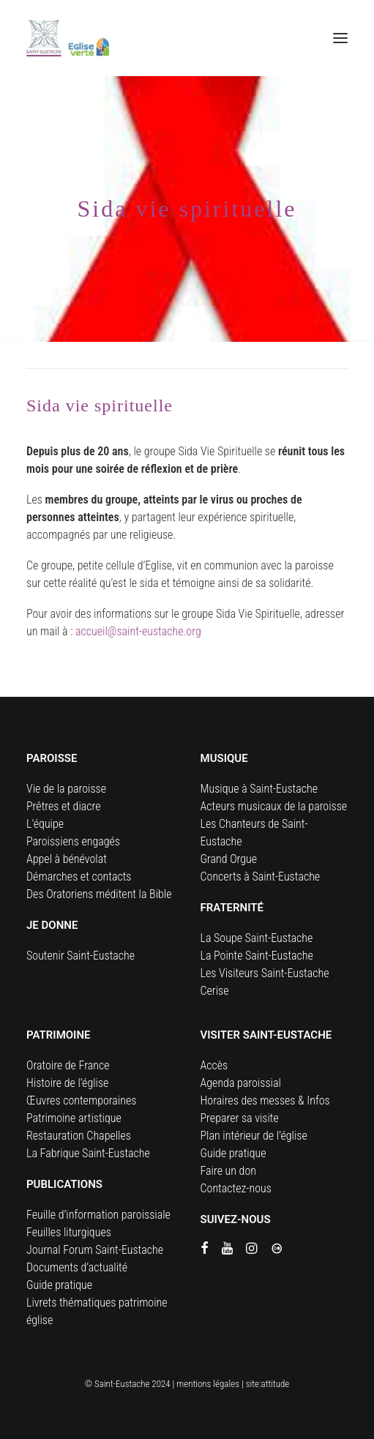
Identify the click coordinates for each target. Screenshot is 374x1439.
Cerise (215, 991)
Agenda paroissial (241, 1083)
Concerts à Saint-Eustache (261, 876)
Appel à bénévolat (66, 859)
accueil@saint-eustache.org (138, 631)
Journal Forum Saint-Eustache (94, 1250)
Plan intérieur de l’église (254, 1136)
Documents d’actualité (76, 1267)
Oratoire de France (68, 1065)
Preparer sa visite (240, 1118)
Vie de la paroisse (66, 789)
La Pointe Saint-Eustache (257, 956)
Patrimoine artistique (73, 1118)
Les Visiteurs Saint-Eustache (265, 973)
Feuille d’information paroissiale (98, 1215)
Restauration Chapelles (78, 1136)
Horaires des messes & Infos (265, 1100)
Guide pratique (59, 1285)
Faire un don (228, 1171)
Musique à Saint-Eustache (259, 789)
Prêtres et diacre (63, 806)
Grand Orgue (229, 859)
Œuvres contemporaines (81, 1100)
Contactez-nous (236, 1188)
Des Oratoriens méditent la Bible (99, 894)
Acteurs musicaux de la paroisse (274, 806)
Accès (214, 1065)
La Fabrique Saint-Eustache (88, 1153)
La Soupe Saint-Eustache (257, 938)
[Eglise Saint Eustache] (68, 38)
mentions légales (207, 1383)
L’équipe (45, 824)
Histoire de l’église (67, 1083)
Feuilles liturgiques (68, 1232)
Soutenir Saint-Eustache (80, 956)
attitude (275, 1383)
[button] (340, 38)
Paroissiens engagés (73, 841)
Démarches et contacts (78, 876)
